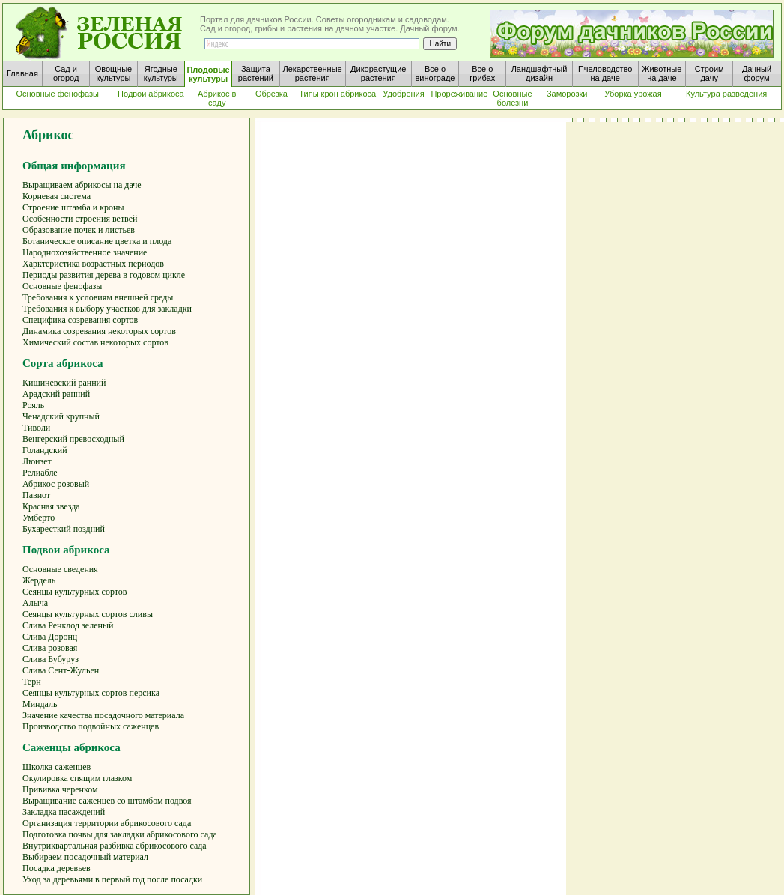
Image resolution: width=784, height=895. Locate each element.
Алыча (35, 603)
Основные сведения (60, 569)
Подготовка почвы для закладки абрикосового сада (119, 834)
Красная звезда (51, 506)
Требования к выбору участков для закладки (107, 308)
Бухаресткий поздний (63, 529)
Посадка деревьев (56, 868)
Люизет (37, 461)
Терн (31, 681)
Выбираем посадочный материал (85, 857)
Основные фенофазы (62, 286)
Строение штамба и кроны (73, 207)
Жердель (38, 580)
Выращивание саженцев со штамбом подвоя (107, 800)
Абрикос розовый (55, 484)
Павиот (36, 495)
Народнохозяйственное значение (84, 252)
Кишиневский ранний (64, 382)
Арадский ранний (56, 394)
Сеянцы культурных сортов (74, 591)
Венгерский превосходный (73, 439)
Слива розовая (49, 648)
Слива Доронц (49, 636)
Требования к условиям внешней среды (97, 297)
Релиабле (40, 472)
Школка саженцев (56, 767)
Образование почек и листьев (78, 230)
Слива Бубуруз (50, 659)
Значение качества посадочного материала (103, 715)
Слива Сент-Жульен (60, 670)
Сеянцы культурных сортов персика (90, 693)
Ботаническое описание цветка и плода (96, 241)
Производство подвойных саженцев (90, 726)
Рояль (33, 405)
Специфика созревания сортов (80, 320)
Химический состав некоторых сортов (95, 342)
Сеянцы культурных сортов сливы (87, 614)
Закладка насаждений (63, 812)
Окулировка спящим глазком (77, 778)
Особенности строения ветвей (79, 218)
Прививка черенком (60, 789)
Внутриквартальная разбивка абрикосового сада (114, 845)
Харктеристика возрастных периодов (93, 263)
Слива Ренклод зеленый (67, 625)
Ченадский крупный (61, 416)
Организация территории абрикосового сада (106, 823)
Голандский (44, 450)
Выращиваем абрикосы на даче (82, 185)
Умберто (38, 517)
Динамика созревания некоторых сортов (99, 331)
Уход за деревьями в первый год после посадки (112, 879)
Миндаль (40, 704)
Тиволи (36, 427)
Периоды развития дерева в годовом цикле (103, 275)
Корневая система (56, 196)
